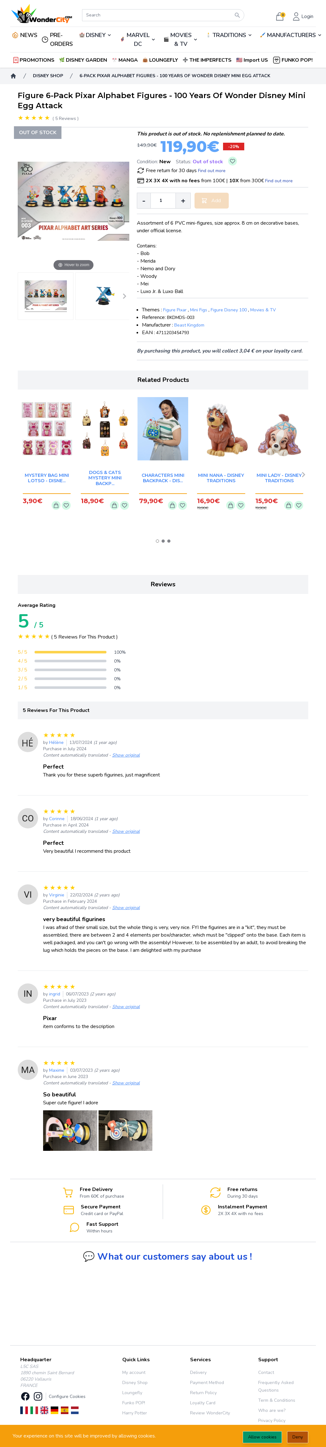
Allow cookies (262, 1437)
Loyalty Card (202, 1403)
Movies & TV (263, 310)
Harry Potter (134, 1413)
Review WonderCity (210, 1413)
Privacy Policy (271, 1421)
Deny (297, 1437)
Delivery (198, 1372)
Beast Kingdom (189, 325)
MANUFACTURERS (291, 35)
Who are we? (271, 1410)
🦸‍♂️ (137, 39)
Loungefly (132, 1393)
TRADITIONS (229, 35)
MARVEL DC (138, 39)
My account (133, 1372)
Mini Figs (198, 310)
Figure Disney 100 (229, 310)
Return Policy (203, 1393)
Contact (266, 1372)
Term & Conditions (276, 1400)
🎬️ (180, 39)
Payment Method (207, 1383)
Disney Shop (135, 1383)
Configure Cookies (67, 1397)
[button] (253, 60)
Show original (126, 755)
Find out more (212, 171)
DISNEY (95, 35)
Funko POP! (133, 1403)
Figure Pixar (175, 310)
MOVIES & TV (181, 39)
